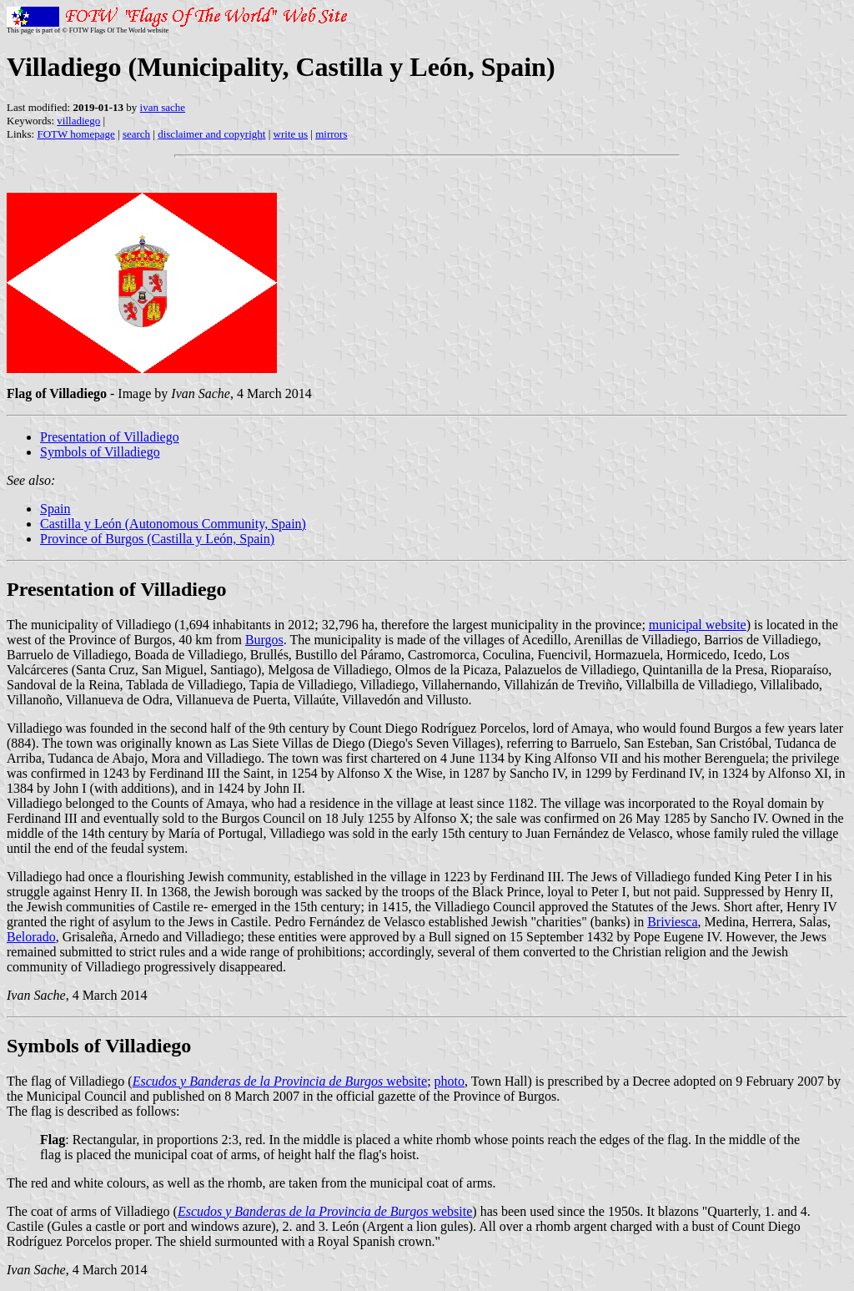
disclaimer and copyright (211, 134)
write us (291, 134)
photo (450, 1081)
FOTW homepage (75, 134)
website (280, 1081)
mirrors (331, 134)
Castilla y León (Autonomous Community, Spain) (173, 524)
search (136, 134)
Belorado (31, 937)
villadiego (78, 120)
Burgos (264, 640)
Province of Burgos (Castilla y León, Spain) (157, 539)
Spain (55, 509)
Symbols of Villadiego (100, 452)
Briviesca (672, 922)
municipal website (697, 625)
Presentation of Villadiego (109, 437)
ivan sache (163, 107)
